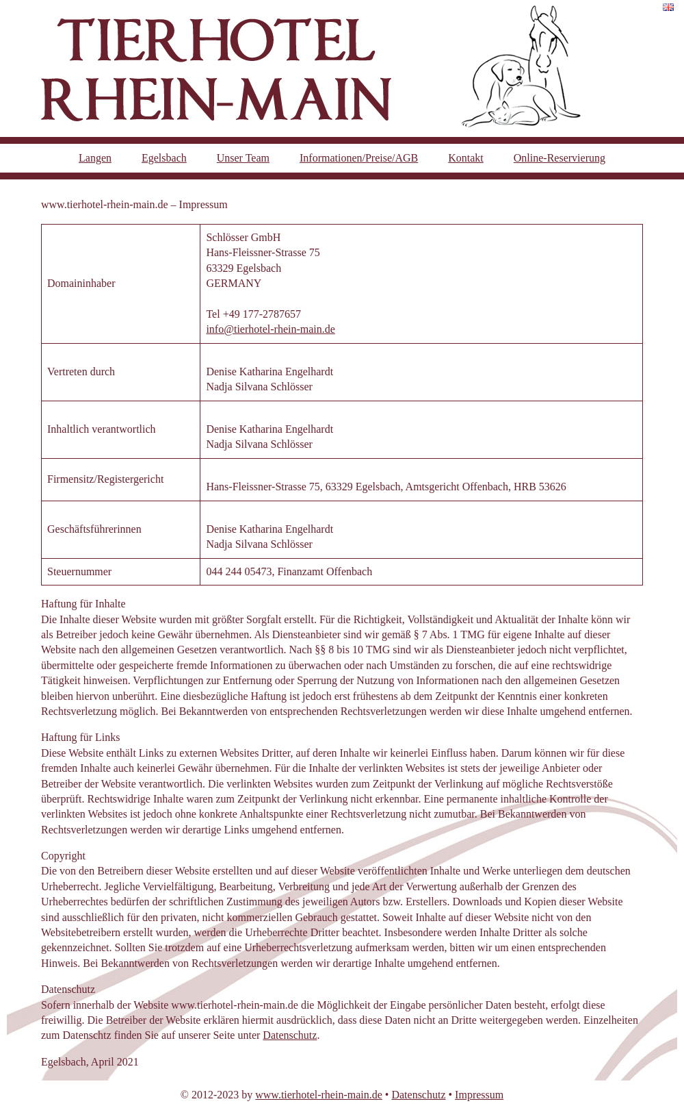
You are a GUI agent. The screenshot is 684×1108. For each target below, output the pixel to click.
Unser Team (243, 158)
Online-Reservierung (559, 158)
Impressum (479, 1094)
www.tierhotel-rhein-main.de (318, 1094)
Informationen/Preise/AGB (359, 158)
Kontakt (466, 158)
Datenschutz (290, 1035)
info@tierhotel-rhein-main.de (270, 329)
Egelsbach (164, 158)
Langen (95, 158)
